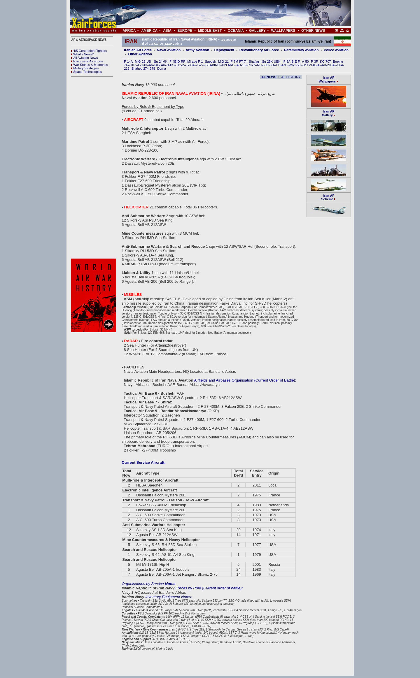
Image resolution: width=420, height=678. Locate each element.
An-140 (154, 65)
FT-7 (242, 61)
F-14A (128, 61)
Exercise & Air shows (87, 61)
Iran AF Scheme (328, 197)
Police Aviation (336, 50)
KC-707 (325, 61)
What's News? (82, 54)
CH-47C (282, 65)
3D (272, 65)
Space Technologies (86, 71)
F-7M (234, 61)
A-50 (305, 61)
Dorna (161, 68)
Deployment (224, 50)
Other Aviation (140, 54)
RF (183, 61)
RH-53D (263, 65)
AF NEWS (268, 77)
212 (126, 68)
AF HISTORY (291, 77)
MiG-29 (140, 61)
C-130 (142, 65)
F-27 (200, 65)
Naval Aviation (169, 50)
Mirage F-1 (195, 61)
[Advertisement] (228, 14)
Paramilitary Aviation (301, 50)
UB (148, 61)
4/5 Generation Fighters (89, 50)
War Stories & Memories (89, 64)
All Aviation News (84, 57)
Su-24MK (160, 61)
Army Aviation (197, 50)
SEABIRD (213, 65)
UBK (277, 61)
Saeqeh (210, 61)
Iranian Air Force (138, 50)
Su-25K (267, 61)
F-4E (172, 61)
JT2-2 (180, 65)
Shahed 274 (139, 68)
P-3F (314, 61)
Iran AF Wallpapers (327, 79)
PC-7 (251, 65)
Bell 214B (309, 65)
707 (133, 65)
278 (152, 68)
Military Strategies (85, 68)
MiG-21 (223, 61)
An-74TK (167, 65)
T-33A (190, 65)
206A (339, 65)
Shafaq (254, 61)
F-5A (287, 61)
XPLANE (228, 65)
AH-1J (241, 65)
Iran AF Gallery (328, 113)
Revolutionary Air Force (259, 50)
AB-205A (328, 65)
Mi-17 (294, 65)
